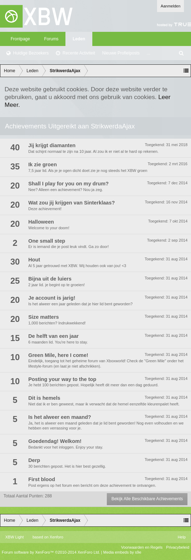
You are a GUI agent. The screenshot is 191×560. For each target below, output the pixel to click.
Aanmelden (170, 6)
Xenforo (56, 537)
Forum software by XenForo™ (51, 552)
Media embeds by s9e (122, 552)
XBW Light (14, 537)
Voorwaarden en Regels (141, 547)
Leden (79, 38)
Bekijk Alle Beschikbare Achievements (147, 498)
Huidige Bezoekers (31, 53)
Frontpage (20, 38)
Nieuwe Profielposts (121, 53)
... (148, 53)
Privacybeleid (177, 547)
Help (182, 537)
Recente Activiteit (79, 53)
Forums (51, 38)
